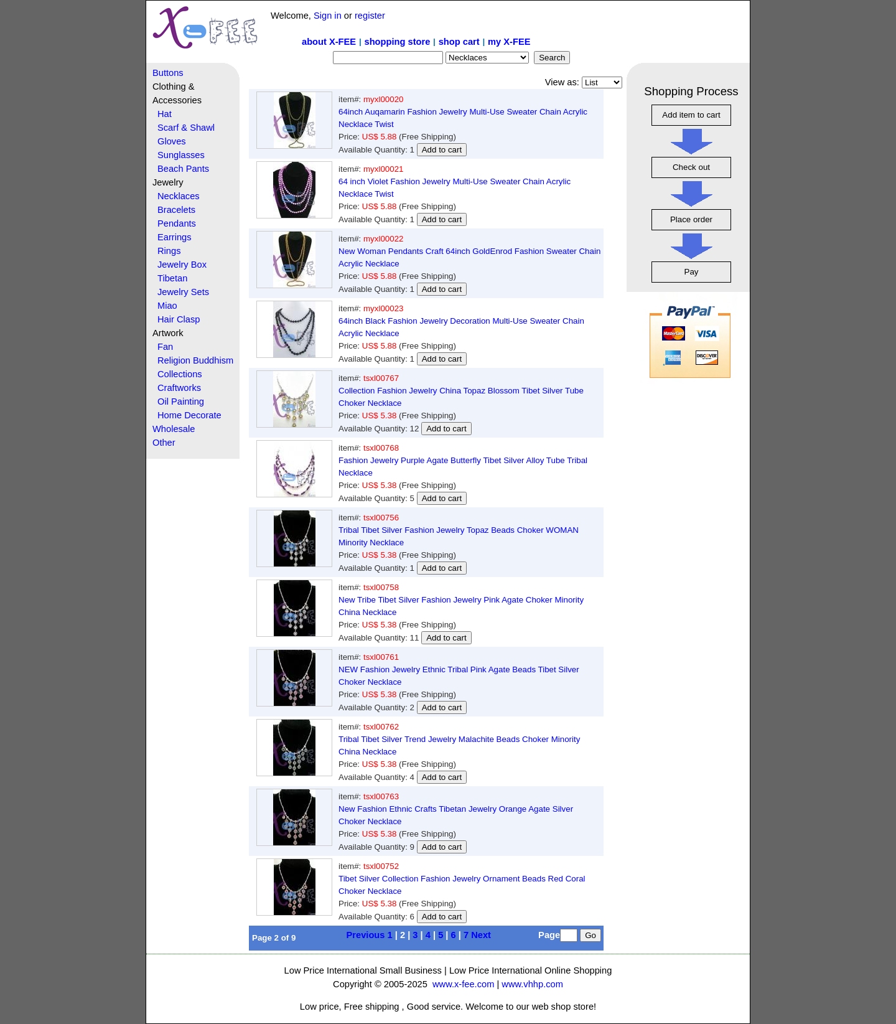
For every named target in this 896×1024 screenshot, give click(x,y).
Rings (168, 251)
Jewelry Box (182, 265)
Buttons (168, 73)
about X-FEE (329, 42)
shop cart (459, 42)
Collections (179, 374)
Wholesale (173, 429)
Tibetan (172, 278)
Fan (165, 347)
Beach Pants (183, 169)
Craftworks (179, 388)
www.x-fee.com (463, 984)
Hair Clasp (178, 319)
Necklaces (178, 196)
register (370, 16)
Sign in (328, 16)
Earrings (174, 237)
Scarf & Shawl (186, 128)
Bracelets (176, 210)
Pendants (176, 223)
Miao (167, 306)
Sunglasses (181, 155)
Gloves (171, 141)
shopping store (397, 42)
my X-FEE (509, 42)
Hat (164, 114)
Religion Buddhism (195, 360)
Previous (366, 935)
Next (481, 935)
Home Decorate (189, 415)
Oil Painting (180, 401)
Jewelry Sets (183, 292)
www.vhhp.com (532, 984)
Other (163, 443)
